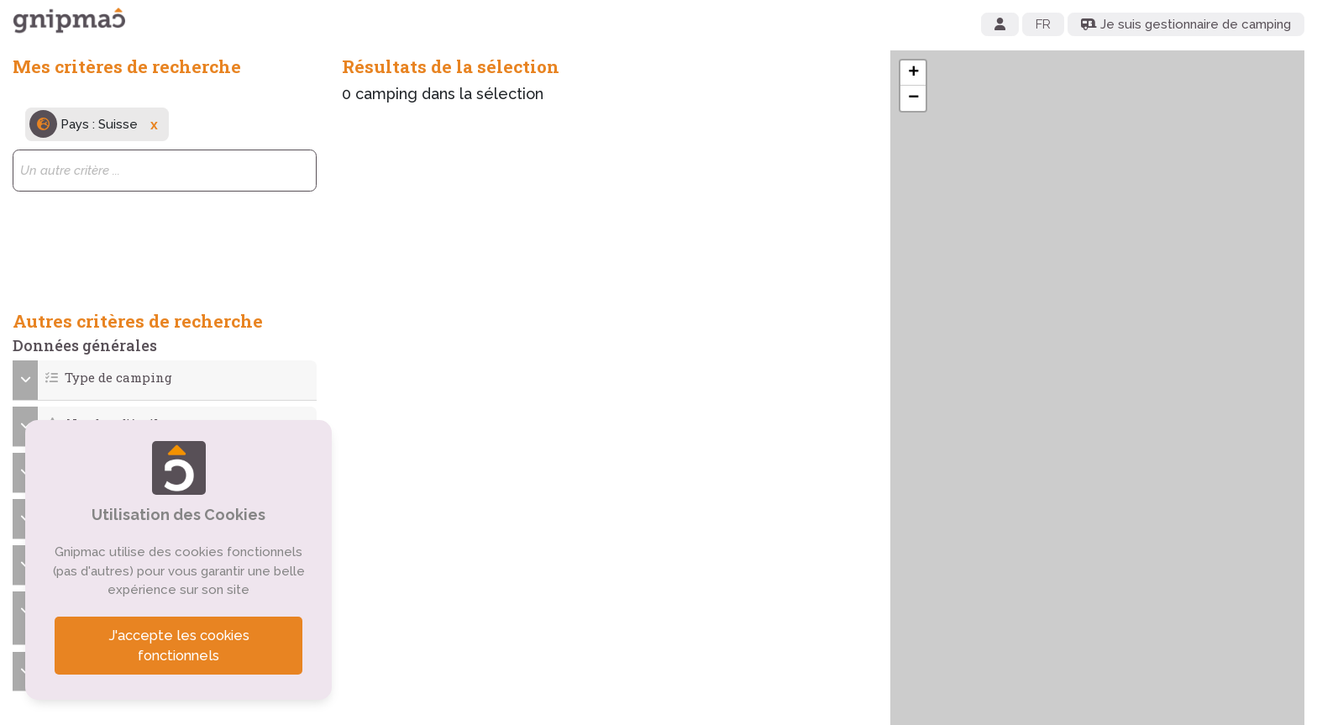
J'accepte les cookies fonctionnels (178, 646)
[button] (165, 377)
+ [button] (913, 73)
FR (1043, 24)
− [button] (913, 98)
